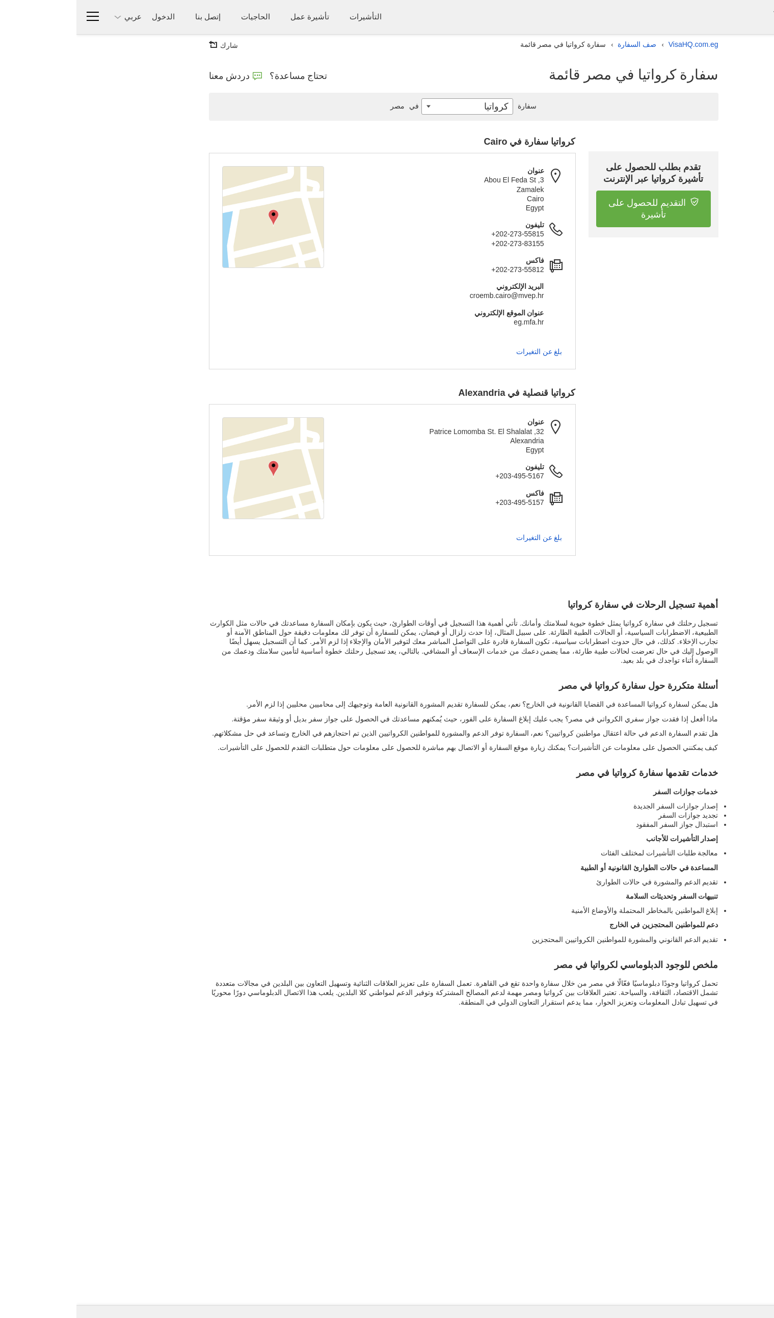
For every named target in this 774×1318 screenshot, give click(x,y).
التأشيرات (289, 16)
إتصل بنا (131, 16)
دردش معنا (158, 76)
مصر (329, 106)
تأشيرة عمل (233, 16)
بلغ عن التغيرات (463, 351)
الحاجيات (179, 16)
